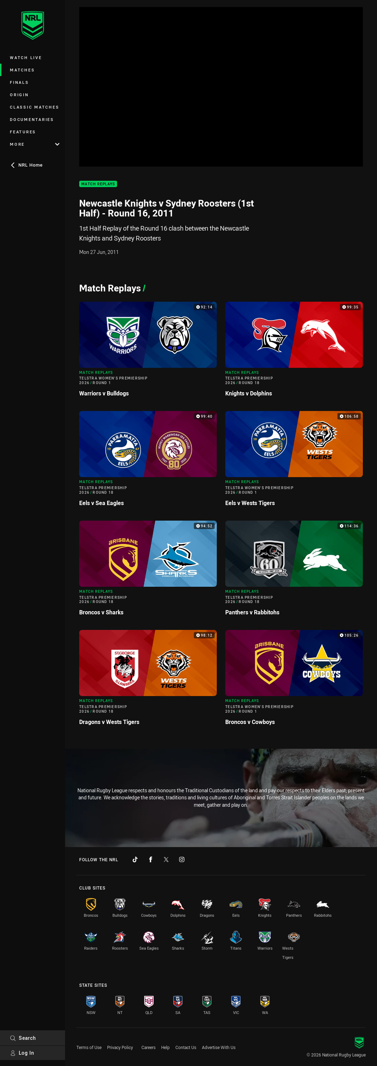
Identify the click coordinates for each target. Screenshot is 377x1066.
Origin (19, 94)
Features (23, 131)
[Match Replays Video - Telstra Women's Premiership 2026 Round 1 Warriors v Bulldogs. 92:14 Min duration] (148, 352)
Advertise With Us (219, 1047)
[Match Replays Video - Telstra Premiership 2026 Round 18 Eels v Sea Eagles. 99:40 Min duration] (148, 461)
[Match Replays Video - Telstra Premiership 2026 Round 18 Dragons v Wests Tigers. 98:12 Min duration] (148, 680)
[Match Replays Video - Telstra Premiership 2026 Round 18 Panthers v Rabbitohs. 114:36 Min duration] (294, 571)
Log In (22, 1052)
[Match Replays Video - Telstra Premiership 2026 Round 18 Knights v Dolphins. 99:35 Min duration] (294, 352)
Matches (22, 70)
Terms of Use (89, 1047)
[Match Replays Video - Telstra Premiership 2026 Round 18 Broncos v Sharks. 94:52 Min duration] (148, 571)
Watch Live (26, 57)
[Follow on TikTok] (135, 859)
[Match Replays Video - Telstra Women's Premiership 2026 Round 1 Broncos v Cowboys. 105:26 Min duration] (294, 680)
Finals (19, 82)
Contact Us (185, 1047)
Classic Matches (34, 107)
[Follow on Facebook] (150, 859)
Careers (148, 1047)
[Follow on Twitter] (166, 859)
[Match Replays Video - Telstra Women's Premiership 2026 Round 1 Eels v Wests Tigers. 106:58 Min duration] (294, 461)
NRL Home (26, 165)
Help (165, 1047)
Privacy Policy (120, 1047)
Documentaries (32, 119)
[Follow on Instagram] (182, 859)
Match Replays (98, 184)
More (34, 144)
